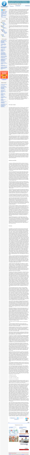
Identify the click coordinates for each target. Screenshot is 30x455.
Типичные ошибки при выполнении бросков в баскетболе (23, 428)
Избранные (13, 1)
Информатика (2, 25)
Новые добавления (11, 2)
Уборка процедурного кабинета (3, 100)
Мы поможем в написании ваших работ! (4, 79)
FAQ (1, 16)
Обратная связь (3, 15)
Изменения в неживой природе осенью (4, 97)
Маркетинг (4, 27)
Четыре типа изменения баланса (4, 65)
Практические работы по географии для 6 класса (3, 91)
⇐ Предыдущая (17, 5)
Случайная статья (18, 1)
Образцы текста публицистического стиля (4, 63)
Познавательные (24, 1)
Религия (4, 31)
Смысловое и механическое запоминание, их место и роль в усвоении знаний (3, 53)
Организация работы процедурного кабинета (3, 50)
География (5, 24)
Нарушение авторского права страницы (25, 452)
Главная (9, 1)
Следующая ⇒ (27, 5)
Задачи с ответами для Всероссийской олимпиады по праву (4, 68)
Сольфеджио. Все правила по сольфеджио (3, 102)
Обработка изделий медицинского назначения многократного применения (4, 60)
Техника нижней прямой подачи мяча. (3, 45)
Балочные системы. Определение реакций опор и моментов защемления (4, 105)
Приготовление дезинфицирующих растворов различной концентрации (4, 41)
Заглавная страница (4, 11)
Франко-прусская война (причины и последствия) (3, 47)
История (3, 26)
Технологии (5, 32)
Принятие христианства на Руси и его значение (13, 435)
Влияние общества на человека (4, 85)
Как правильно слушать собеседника (12, 427)
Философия (2, 34)
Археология (3, 22)
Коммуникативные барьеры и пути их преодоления (4, 57)
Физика (6, 33)
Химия (3, 35)
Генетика (4, 23)
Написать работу (24, 2)
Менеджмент (2, 29)
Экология (4, 36)
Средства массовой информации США (22, 435)
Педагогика (3, 30)
